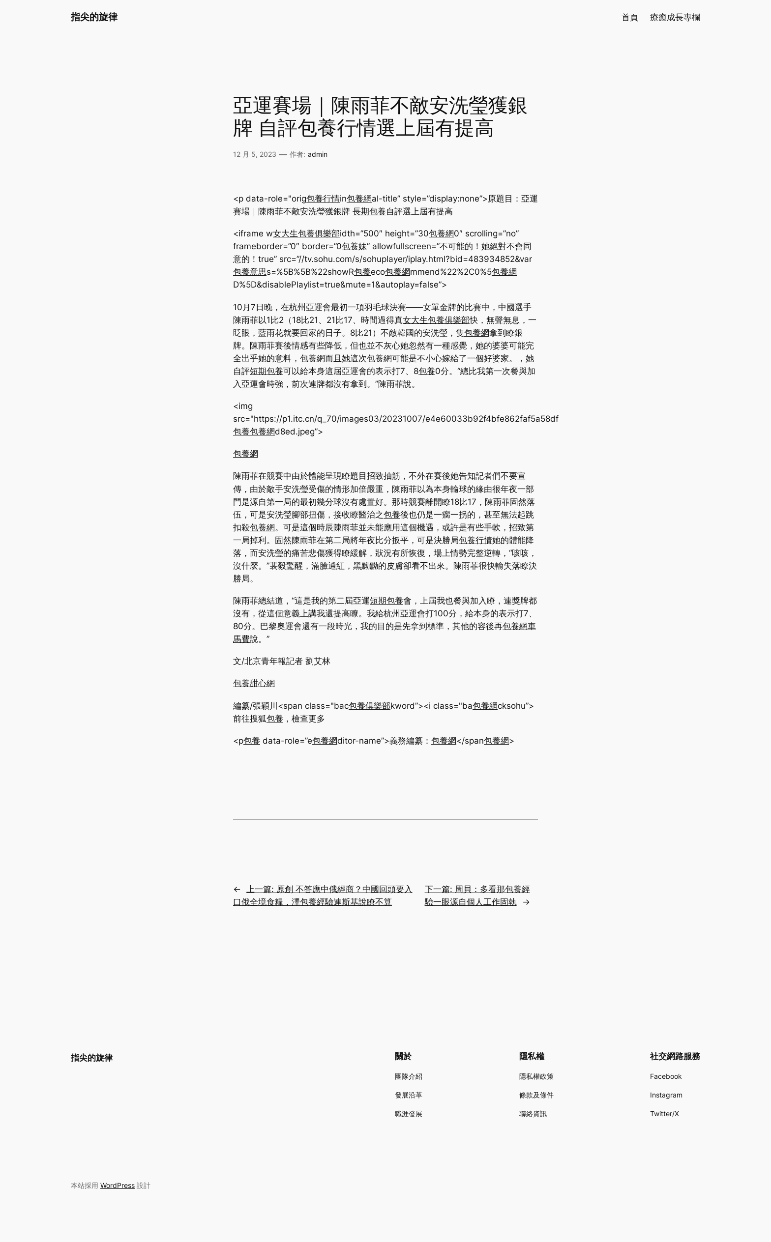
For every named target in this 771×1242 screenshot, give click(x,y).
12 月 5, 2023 (254, 154)
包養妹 (354, 246)
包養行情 (323, 198)
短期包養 (266, 371)
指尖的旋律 (94, 17)
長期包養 (369, 211)
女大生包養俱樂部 (306, 233)
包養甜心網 (254, 683)
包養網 (359, 198)
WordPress (117, 1185)
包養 (362, 272)
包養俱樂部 (369, 706)
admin (317, 154)
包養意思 (250, 272)
